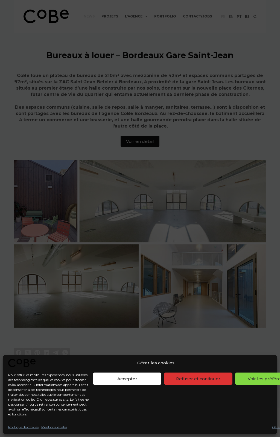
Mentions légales (54, 427)
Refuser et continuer (198, 378)
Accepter (127, 378)
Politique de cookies (23, 427)
